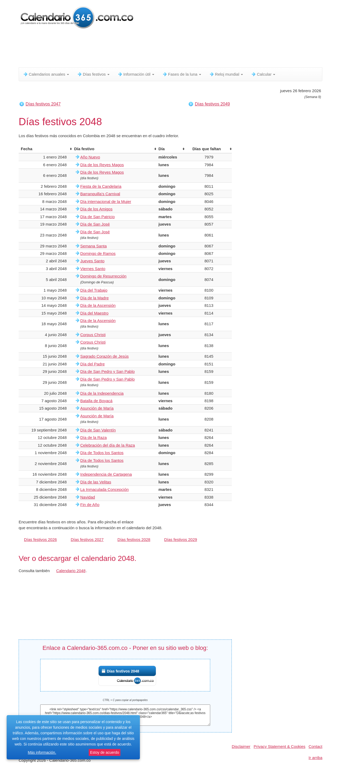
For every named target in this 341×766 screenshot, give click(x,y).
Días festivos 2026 (40, 539)
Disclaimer (241, 746)
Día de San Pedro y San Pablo (107, 371)
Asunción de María (96, 408)
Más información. (42, 752)
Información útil (135, 74)
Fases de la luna (181, 74)
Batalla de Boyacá (96, 400)
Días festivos (93, 74)
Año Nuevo (90, 157)
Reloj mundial (226, 74)
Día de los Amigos (96, 209)
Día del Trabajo (93, 290)
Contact (315, 746)
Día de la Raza (93, 437)
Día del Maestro (94, 313)
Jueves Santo (92, 261)
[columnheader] (45, 149)
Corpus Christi (92, 334)
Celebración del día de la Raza (107, 445)
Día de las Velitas (95, 482)
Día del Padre (92, 364)
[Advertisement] (148, 49)
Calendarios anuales (46, 74)
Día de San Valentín (98, 430)
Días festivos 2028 (133, 539)
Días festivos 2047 (43, 104)
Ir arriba (315, 757)
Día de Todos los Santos (101, 452)
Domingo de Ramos (98, 253)
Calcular (263, 74)
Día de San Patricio (97, 216)
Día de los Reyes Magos (102, 164)
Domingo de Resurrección (103, 276)
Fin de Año (89, 504)
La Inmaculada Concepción (104, 489)
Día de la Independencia (102, 393)
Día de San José (95, 224)
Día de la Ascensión (98, 305)
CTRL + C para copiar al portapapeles (125, 700)
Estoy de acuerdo (104, 752)
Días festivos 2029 (180, 539)
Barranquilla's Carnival (100, 194)
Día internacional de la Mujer (105, 201)
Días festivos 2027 (87, 539)
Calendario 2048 (71, 570)
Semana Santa (93, 246)
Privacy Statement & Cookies (279, 746)
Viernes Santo (92, 268)
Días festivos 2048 (123, 671)
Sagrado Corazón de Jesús (104, 356)
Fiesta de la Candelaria (100, 186)
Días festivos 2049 (212, 104)
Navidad (87, 497)
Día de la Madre (94, 298)
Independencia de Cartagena (106, 474)
